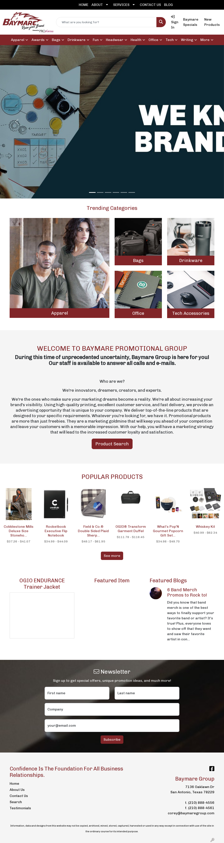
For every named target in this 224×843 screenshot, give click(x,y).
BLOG (168, 5)
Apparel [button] (17, 40)
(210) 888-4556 (201, 802)
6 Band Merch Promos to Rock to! (187, 592)
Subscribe (112, 739)
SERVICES (121, 5)
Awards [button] (38, 40)
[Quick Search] (106, 22)
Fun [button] (96, 40)
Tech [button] (170, 40)
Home (14, 783)
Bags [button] (56, 40)
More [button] (205, 40)
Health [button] (136, 40)
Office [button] (153, 40)
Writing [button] (187, 40)
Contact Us (19, 796)
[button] (17, 121)
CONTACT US (150, 5)
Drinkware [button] (77, 40)
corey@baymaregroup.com (191, 813)
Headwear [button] (114, 40)
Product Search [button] (112, 443)
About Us (17, 790)
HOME (83, 5)
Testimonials (20, 808)
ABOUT (97, 5)
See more (112, 556)
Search (16, 802)
